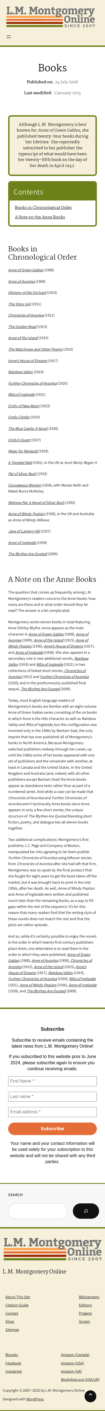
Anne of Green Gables (46, 634)
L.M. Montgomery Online (34, 1271)
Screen (84, 1321)
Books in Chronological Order (43, 208)
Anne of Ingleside (29, 652)
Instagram (13, 1371)
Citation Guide (17, 1304)
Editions (85, 1304)
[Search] (86, 1211)
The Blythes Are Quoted (40, 688)
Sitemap (12, 1329)
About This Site (17, 1296)
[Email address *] (52, 1112)
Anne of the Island (48, 640)
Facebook (13, 1363)
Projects (85, 1313)
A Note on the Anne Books (40, 217)
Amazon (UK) (71, 1371)
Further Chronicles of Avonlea (64, 676)
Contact (11, 1313)
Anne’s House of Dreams (63, 646)
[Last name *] (52, 1097)
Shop (9, 1321)
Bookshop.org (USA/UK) (80, 1379)
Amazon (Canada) (75, 1354)
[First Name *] (52, 1081)
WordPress (35, 1399)
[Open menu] (8, 37)
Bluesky (11, 1354)
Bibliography (89, 1296)
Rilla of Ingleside (49, 664)
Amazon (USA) (72, 1363)
